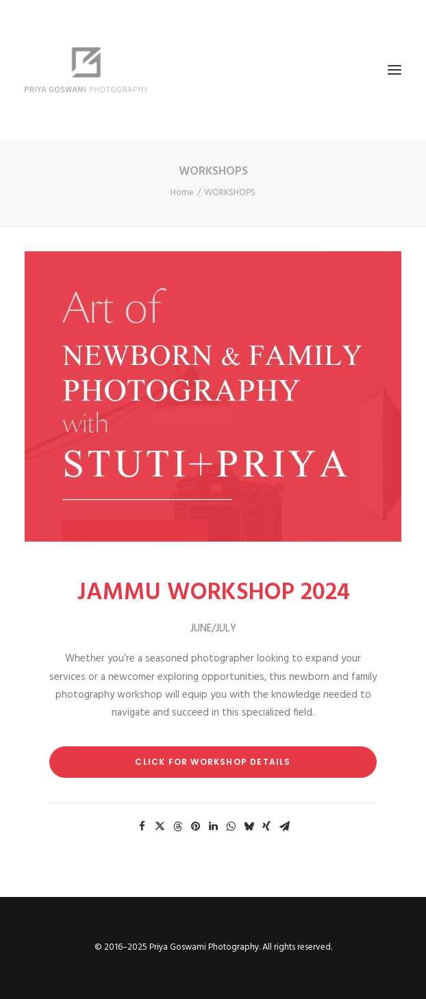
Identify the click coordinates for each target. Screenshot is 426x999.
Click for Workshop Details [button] (212, 762)
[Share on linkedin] (213, 826)
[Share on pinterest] (195, 826)
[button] (394, 70)
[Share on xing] (266, 826)
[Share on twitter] (159, 826)
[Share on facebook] (142, 826)
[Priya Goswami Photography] (213, 69)
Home (182, 193)
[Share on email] (284, 826)
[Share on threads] (177, 826)
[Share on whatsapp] (231, 826)
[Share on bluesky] (248, 826)
